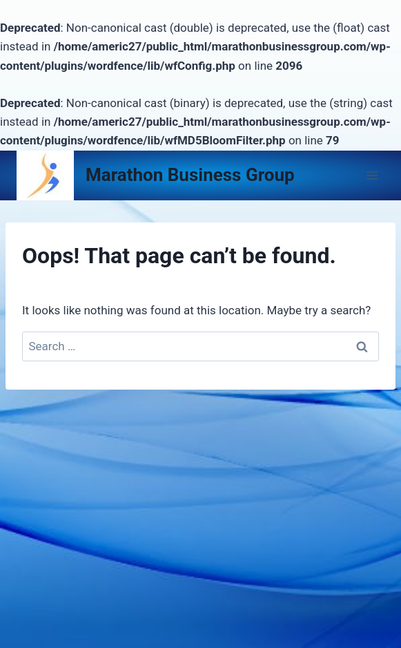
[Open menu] (371, 175)
